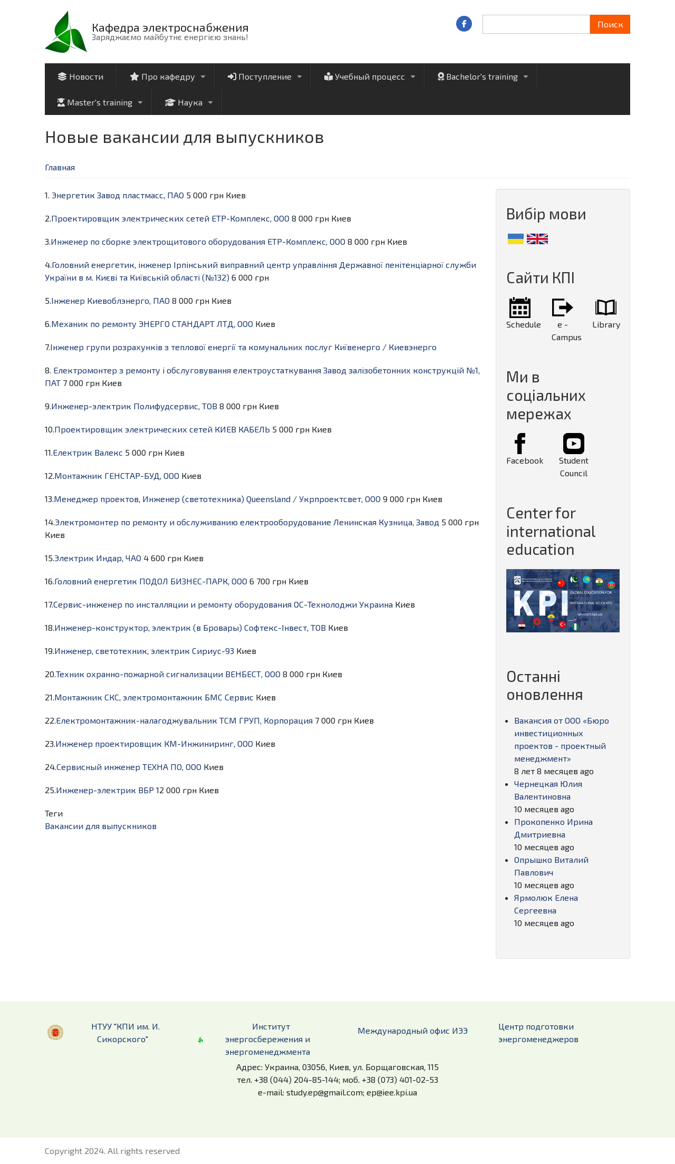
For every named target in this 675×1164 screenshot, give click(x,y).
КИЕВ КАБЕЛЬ (242, 429)
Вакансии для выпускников (101, 826)
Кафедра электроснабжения (170, 27)
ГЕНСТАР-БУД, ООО (141, 475)
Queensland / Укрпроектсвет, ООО (313, 499)
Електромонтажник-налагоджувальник (136, 720)
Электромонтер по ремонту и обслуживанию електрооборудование (193, 522)
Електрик (72, 452)
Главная (60, 167)
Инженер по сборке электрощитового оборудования (158, 241)
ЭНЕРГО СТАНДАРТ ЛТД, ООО (196, 324)
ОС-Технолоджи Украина (343, 604)
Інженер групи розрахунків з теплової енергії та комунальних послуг (191, 347)
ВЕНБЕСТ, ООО (253, 674)
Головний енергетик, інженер (111, 264)
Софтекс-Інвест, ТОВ (285, 627)
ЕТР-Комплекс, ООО (250, 218)
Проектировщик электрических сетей (130, 218)
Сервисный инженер (98, 767)
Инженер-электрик (91, 406)
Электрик (74, 558)
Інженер (68, 300)
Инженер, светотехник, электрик (122, 651)
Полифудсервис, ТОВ (175, 406)
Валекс (108, 452)
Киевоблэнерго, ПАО (128, 300)
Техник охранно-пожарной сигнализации (139, 674)
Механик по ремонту (94, 324)
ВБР (146, 790)
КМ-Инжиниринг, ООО (208, 743)
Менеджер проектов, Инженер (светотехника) (149, 499)
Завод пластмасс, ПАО (140, 195)
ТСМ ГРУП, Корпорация (266, 720)
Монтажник (78, 475)
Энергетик (73, 195)
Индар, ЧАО (118, 558)
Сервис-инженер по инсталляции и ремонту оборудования (172, 604)
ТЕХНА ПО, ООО (171, 767)
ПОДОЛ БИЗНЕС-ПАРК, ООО (193, 581)
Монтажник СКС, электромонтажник (128, 697)
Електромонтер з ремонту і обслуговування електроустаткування (187, 370)
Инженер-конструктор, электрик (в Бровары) (148, 627)
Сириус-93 (213, 651)
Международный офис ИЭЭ (413, 1030)
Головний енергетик (95, 581)
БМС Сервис (229, 697)
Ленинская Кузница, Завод (386, 522)
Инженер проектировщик (108, 743)
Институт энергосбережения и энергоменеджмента (267, 1038)
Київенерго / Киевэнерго (385, 347)
